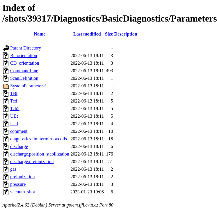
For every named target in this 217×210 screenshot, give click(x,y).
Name (39, 33)
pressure (18, 184)
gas (13, 169)
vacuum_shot (22, 191)
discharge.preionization (32, 161)
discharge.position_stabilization (39, 153)
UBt (14, 116)
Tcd (13, 100)
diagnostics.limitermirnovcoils (38, 138)
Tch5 (14, 108)
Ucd (14, 123)
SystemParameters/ (28, 85)
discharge (19, 146)
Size (109, 33)
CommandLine (24, 70)
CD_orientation (24, 63)
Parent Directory (25, 47)
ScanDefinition (24, 78)
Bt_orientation (23, 55)
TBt (13, 93)
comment (19, 131)
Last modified (87, 33)
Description (125, 33)
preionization (22, 176)
